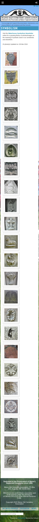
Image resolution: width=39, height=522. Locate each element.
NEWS (33, 508)
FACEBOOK (25, 508)
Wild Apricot (21, 518)
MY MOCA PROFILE (10, 508)
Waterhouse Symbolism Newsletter (20, 33)
